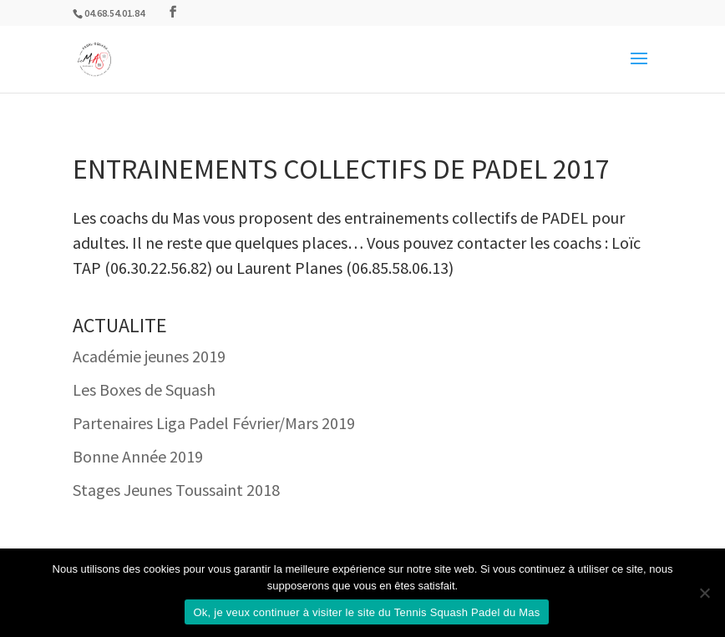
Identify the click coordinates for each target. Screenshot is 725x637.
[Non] (704, 592)
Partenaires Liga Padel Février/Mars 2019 (214, 422)
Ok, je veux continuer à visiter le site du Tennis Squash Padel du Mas (366, 612)
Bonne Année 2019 (138, 456)
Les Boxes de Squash (144, 389)
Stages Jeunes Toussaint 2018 (176, 489)
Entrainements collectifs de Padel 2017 (341, 168)
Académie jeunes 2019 (149, 356)
